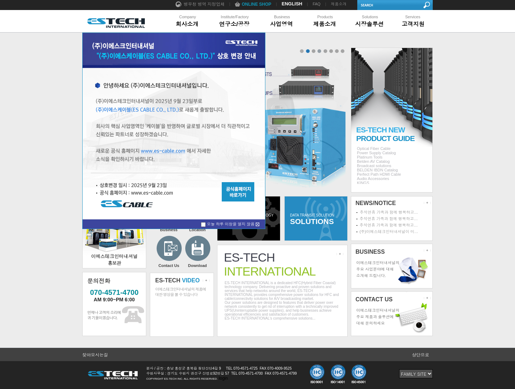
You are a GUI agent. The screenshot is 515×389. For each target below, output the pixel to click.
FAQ (316, 4)
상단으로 (420, 355)
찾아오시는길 (95, 355)
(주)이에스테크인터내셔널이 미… (388, 231)
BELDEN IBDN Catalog (377, 170)
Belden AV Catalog (373, 161)
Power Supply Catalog (376, 153)
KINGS (363, 183)
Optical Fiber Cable (374, 148)
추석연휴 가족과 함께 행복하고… (389, 212)
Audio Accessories (373, 178)
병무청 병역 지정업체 (200, 4)
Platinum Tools (369, 157)
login (223, 378)
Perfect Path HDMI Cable (379, 174)
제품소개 (339, 4)
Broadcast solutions (374, 166)
